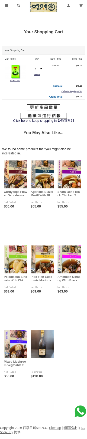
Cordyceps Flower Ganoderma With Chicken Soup (16, 193)
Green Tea (15, 80)
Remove (37, 75)
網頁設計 (70, 428)
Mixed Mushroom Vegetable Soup (15, 363)
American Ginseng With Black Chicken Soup (69, 278)
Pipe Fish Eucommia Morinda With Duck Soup (42, 278)
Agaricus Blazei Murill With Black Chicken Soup (42, 193)
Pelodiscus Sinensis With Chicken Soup (15, 278)
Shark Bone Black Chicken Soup (70, 193)
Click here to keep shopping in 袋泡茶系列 (43, 121)
